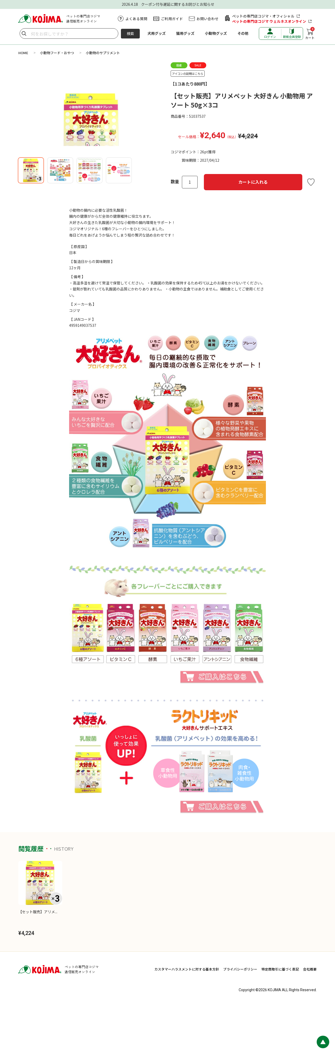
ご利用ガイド (172, 18)
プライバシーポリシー (240, 1019)
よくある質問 (136, 18)
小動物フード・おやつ (57, 52)
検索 (130, 33)
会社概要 (310, 1019)
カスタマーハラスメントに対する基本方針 (186, 1019)
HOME (23, 52)
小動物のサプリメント (103, 52)
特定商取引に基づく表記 (280, 1019)
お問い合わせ (208, 18)
